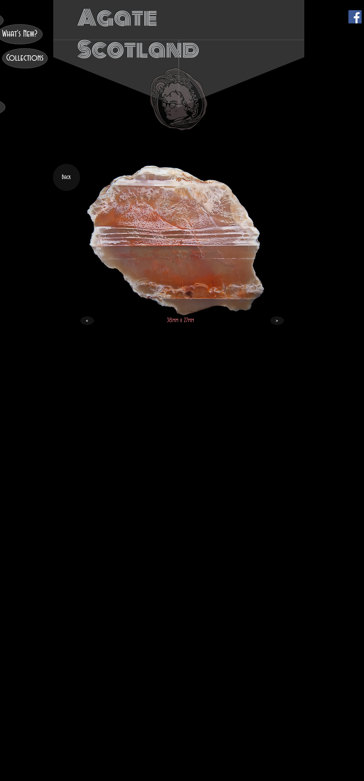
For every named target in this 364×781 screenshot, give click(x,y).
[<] (87, 320)
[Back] (66, 177)
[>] (277, 320)
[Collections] (25, 58)
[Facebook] (355, 16)
